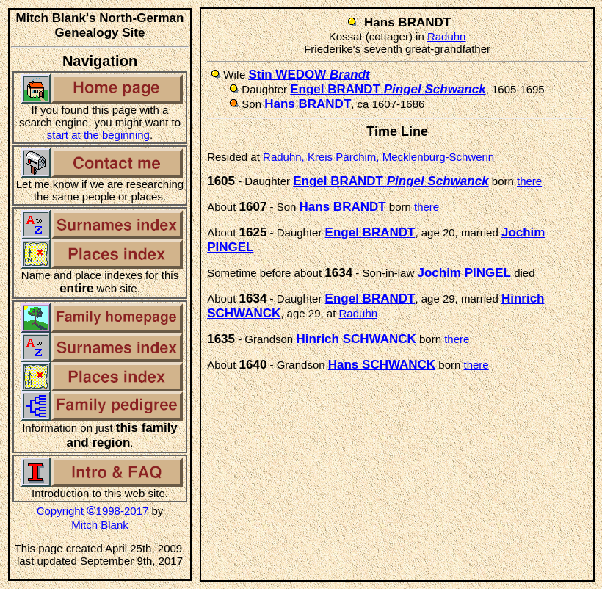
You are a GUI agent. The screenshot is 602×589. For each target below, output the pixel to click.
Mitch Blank (99, 524)
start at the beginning (98, 135)
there (529, 181)
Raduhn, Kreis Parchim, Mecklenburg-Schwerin (378, 157)
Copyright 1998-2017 (93, 511)
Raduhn (446, 36)
